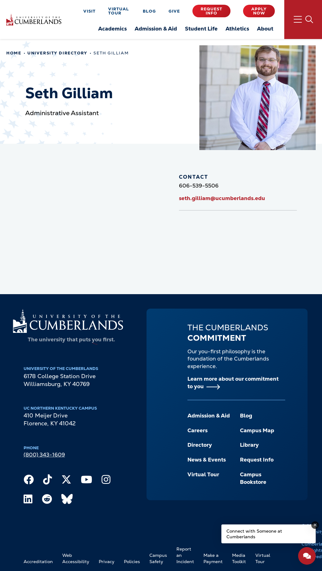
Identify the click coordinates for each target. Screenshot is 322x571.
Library (249, 444)
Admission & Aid (208, 415)
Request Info (211, 11)
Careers (197, 430)
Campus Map (257, 430)
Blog (149, 11)
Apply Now (259, 11)
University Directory (57, 53)
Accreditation (38, 561)
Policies (132, 561)
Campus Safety (158, 558)
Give (174, 11)
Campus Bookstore (253, 478)
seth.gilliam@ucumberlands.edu (222, 198)
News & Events (206, 459)
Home (13, 53)
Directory (199, 444)
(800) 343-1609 (44, 454)
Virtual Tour (118, 11)
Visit (89, 11)
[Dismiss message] (315, 525)
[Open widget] (307, 556)
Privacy (106, 561)
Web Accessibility (75, 558)
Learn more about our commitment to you (233, 382)
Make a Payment (213, 558)
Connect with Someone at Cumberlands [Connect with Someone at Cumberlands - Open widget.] (254, 534)
